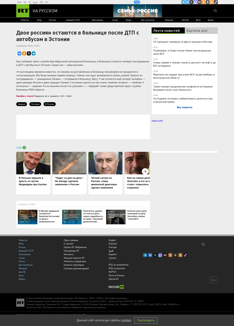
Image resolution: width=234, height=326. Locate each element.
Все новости (184, 107)
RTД (137, 2)
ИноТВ (185, 19)
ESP (41, 2)
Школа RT (114, 278)
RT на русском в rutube (200, 2)
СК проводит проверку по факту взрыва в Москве (182, 41)
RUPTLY (112, 271)
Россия (52, 19)
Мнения (169, 19)
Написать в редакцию (75, 261)
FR (29, 2)
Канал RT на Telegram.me (183, 2)
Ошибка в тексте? (25, 96)
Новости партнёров (74, 264)
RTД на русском (117, 268)
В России (49, 104)
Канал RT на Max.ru (195, 2)
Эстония (35, 104)
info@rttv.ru (174, 304)
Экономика (97, 19)
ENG (19, 2)
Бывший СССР (73, 19)
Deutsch (113, 243)
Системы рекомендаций (76, 268)
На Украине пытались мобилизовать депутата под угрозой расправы (183, 100)
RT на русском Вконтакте (187, 2)
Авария (21, 104)
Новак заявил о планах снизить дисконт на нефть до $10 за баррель (184, 64)
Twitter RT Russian (191, 2)
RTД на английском (118, 264)
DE (25, 2)
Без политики (148, 19)
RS (47, 2)
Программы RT (71, 250)
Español (112, 254)
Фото (198, 19)
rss (212, 2)
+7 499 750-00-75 (139, 304)
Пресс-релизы (71, 240)
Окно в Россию (116, 275)
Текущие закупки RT (74, 257)
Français (113, 247)
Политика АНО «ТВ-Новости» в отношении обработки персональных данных (66, 307)
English (112, 240)
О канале (68, 243)
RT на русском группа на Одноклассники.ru (204, 2)
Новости (25, 19)
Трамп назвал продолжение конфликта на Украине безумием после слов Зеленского (183, 88)
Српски (112, 258)
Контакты (68, 254)
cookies (126, 320)
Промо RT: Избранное (75, 247)
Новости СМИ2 (157, 120)
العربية (35, 2)
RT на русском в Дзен (208, 2)
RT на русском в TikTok (216, 2)
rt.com (47, 301)
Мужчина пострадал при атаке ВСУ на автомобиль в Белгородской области (184, 76)
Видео (211, 19)
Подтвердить (146, 320)
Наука (128, 19)
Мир (39, 19)
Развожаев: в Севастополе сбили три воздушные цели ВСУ (182, 52)
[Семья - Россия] (137, 10)
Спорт (115, 19)
